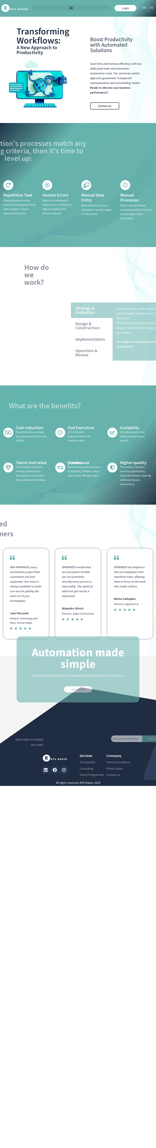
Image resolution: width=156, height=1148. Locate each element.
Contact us (113, 775)
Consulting (86, 768)
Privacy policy (114, 768)
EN (144, 7)
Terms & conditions (118, 762)
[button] (71, 7)
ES (151, 7)
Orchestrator (88, 762)
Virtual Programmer (92, 775)
